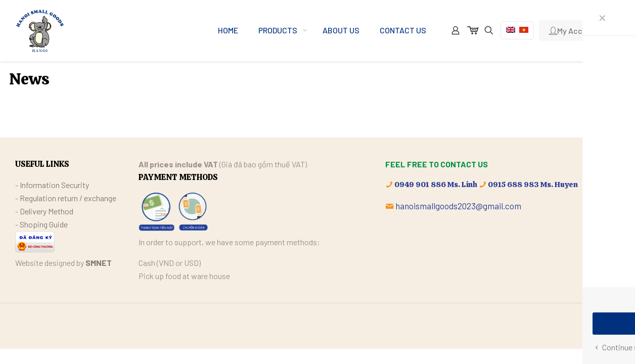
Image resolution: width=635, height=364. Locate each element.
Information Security (54, 185)
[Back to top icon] (609, 324)
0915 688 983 (513, 184)
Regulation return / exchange (68, 198)
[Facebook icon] (584, 325)
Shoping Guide (44, 224)
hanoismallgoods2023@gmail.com (458, 206)
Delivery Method (46, 211)
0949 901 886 (420, 184)
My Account (574, 30)
